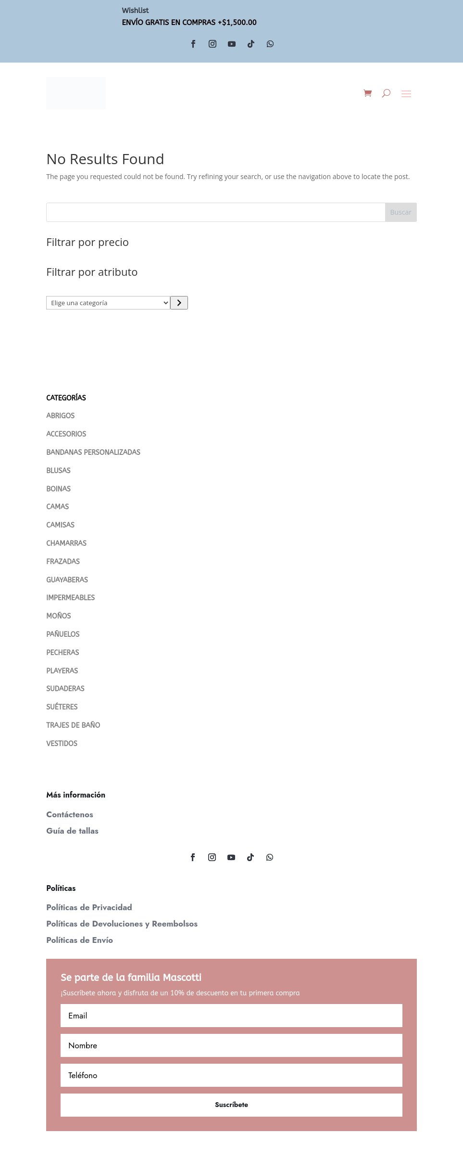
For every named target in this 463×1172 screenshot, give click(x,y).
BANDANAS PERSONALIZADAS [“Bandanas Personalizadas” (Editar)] (93, 453)
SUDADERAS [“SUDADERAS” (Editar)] (65, 689)
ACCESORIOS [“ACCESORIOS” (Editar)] (66, 434)
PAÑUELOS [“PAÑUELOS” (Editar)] (62, 635)
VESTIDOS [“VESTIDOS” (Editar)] (61, 744)
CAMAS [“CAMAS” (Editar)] (57, 507)
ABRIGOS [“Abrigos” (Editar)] (60, 416)
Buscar (401, 212)
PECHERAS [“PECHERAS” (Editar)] (62, 653)
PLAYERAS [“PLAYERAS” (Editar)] (62, 671)
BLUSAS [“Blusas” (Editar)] (58, 471)
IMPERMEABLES (70, 598)
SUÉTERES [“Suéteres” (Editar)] (61, 707)
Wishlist (135, 10)
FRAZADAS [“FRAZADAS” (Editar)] (62, 562)
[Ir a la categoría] (179, 302)
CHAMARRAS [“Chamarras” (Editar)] (66, 544)
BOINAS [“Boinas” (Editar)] (58, 489)
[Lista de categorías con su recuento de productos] (108, 302)
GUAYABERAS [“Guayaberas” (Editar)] (67, 580)
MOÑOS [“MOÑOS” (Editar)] (58, 616)
